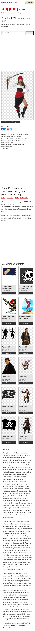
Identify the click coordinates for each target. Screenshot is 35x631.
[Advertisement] (17, 53)
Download (8, 293)
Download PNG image (10, 122)
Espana (15, 2)
